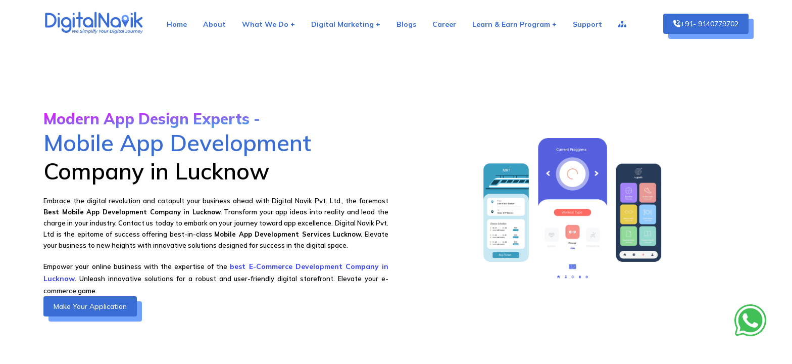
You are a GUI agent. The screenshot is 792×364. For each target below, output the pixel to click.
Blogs (406, 24)
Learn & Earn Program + (514, 24)
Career (444, 24)
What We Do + (268, 24)
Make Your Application (90, 306)
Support (587, 24)
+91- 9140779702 (705, 23)
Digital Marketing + (345, 24)
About (214, 24)
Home (177, 24)
